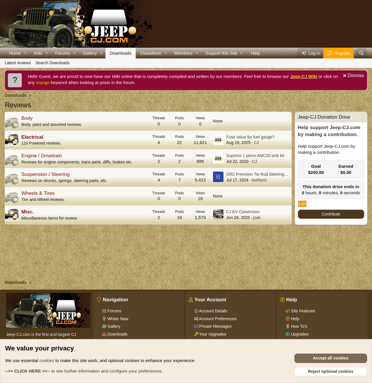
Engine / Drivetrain (41, 155)
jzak (256, 217)
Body (27, 118)
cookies (47, 360)
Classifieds (150, 53)
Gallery (90, 53)
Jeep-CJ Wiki (303, 76)
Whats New (117, 318)
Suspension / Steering (45, 174)
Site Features (302, 311)
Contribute (330, 214)
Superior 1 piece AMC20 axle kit (255, 155)
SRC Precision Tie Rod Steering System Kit (265, 174)
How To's (298, 326)
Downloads (120, 53)
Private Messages (215, 326)
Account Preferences (217, 318)
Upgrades (299, 334)
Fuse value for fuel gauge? (250, 137)
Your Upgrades (212, 334)
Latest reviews (18, 62)
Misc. (27, 212)
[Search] (361, 53)
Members (183, 53)
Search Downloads (52, 62)
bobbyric (259, 180)
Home (15, 53)
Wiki (38, 53)
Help (255, 53)
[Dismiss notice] (352, 76)
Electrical (32, 137)
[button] (25, 53)
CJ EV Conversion (243, 211)
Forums (62, 53)
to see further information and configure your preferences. (83, 370)
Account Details (212, 311)
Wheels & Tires (37, 193)
